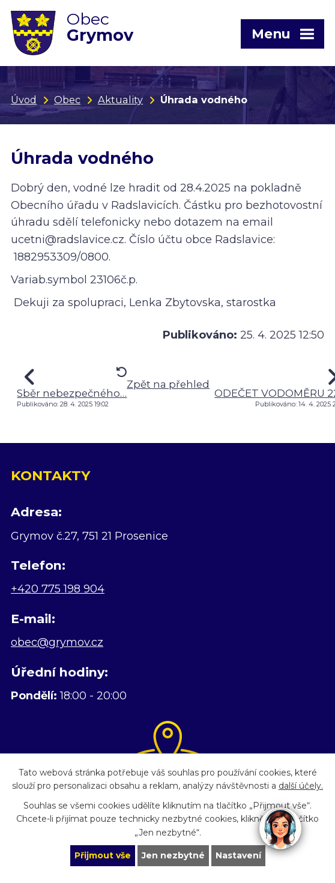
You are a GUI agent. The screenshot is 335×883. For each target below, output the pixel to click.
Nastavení (238, 855)
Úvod (24, 100)
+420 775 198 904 (57, 588)
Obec (67, 100)
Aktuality (120, 100)
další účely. (301, 785)
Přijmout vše (102, 855)
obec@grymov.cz (57, 642)
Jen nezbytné (173, 855)
